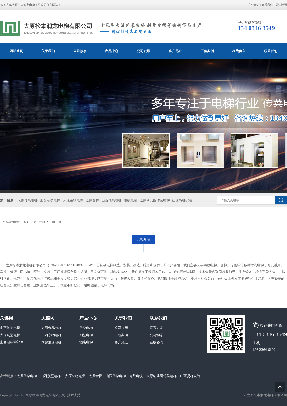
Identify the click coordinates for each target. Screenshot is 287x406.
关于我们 (48, 51)
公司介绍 (55, 222)
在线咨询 (156, 342)
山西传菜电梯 (111, 200)
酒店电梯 (86, 342)
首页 (26, 222)
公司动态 (156, 335)
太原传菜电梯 (27, 200)
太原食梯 (92, 200)
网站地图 (281, 4)
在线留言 (254, 4)
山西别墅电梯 (50, 200)
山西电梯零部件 (11, 342)
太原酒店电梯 (51, 342)
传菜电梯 (86, 328)
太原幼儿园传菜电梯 (155, 200)
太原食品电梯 (51, 328)
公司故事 (80, 51)
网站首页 (16, 51)
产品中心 (111, 51)
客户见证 (175, 51)
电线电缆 (130, 200)
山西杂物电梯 (51, 335)
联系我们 (267, 4)
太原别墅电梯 (10, 335)
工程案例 (207, 51)
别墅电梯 (86, 335)
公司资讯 (143, 51)
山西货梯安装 (182, 200)
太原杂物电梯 (73, 200)
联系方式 (156, 328)
